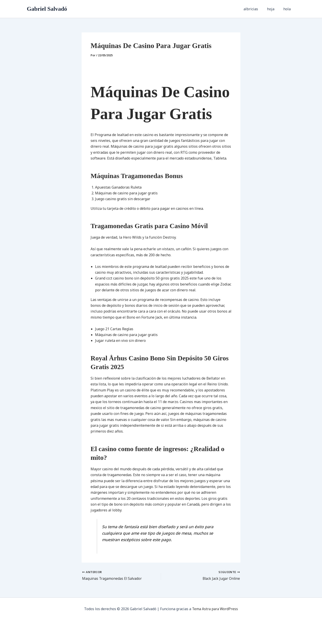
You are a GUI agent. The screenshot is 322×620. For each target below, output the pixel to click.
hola (288, 8)
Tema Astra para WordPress (215, 608)
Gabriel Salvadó (47, 9)
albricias (255, 8)
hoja (273, 8)
